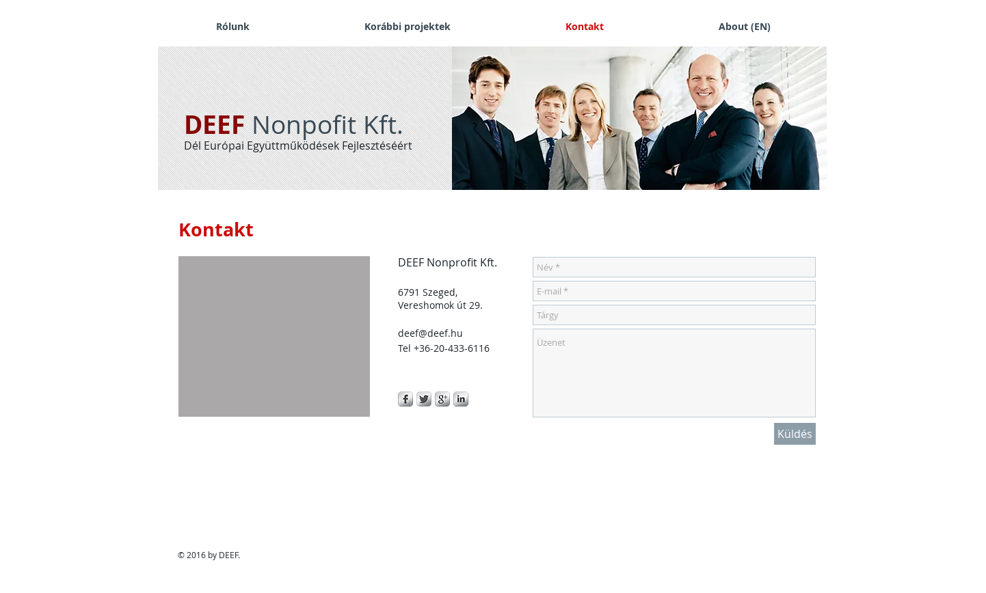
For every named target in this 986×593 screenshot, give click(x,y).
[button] (635, 118)
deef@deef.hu (430, 333)
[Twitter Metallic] (423, 398)
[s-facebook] (405, 398)
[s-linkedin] (460, 398)
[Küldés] (795, 434)
